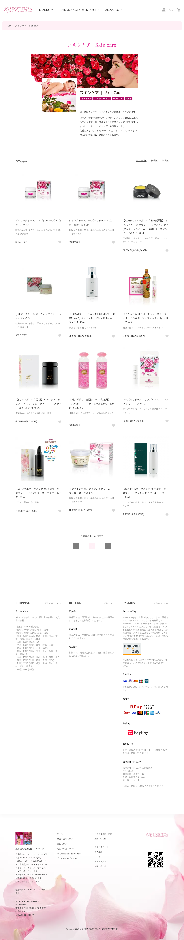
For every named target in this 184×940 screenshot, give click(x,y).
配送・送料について (66, 838)
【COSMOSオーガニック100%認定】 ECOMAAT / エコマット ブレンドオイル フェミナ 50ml (92, 318)
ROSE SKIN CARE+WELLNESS (77, 9)
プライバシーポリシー (67, 858)
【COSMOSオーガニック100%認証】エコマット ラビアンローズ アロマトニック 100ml (38, 493)
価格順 (154, 160)
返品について (63, 843)
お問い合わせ (100, 866)
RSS (96, 838)
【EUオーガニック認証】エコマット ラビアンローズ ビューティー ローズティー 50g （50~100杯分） (38, 404)
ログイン (98, 856)
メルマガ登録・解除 (103, 833)
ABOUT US (112, 9)
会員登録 (98, 851)
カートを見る (100, 861)
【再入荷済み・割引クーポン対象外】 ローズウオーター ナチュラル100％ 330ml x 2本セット (91, 404)
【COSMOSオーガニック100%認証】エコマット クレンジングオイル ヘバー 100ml (146, 493)
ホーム (60, 833)
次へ (108, 546)
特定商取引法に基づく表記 (69, 853)
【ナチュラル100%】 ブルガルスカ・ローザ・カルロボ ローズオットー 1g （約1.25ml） (145, 318)
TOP (8, 25)
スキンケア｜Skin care (27, 25)
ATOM (103, 838)
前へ (76, 546)
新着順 (165, 160)
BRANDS (44, 9)
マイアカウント (101, 846)
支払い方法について (66, 848)
